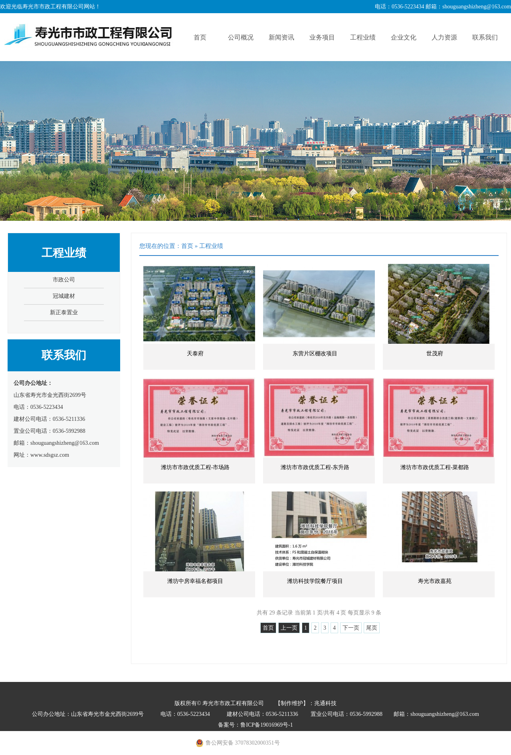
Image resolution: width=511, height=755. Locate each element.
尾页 (371, 628)
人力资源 (444, 37)
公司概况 (241, 37)
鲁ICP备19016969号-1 (266, 725)
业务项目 (322, 37)
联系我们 (485, 37)
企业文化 (403, 37)
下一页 (351, 628)
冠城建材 (64, 296)
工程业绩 (363, 37)
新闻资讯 (281, 37)
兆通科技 (325, 703)
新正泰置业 (64, 312)
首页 (200, 37)
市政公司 (64, 280)
